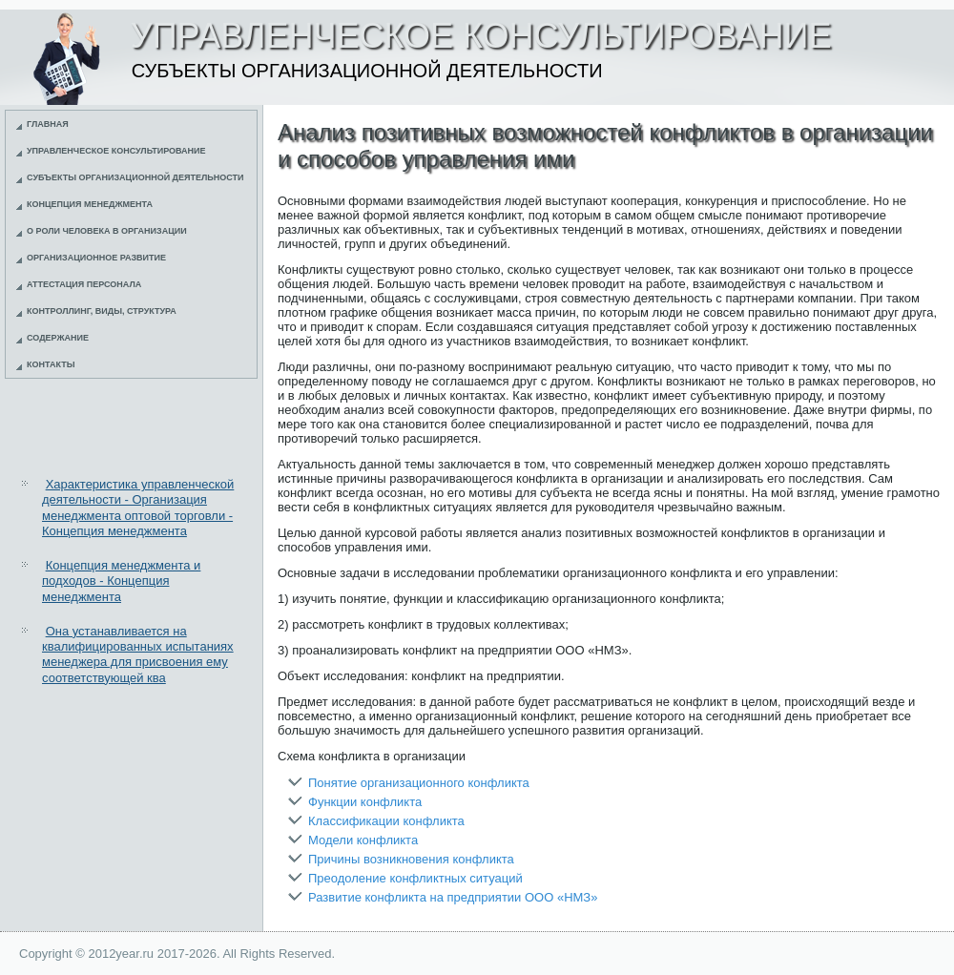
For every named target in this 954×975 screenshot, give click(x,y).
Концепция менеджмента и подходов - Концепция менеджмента (121, 581)
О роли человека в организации (107, 231)
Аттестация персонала (84, 284)
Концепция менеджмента (90, 204)
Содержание (58, 337)
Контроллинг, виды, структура (101, 311)
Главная (48, 124)
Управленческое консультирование (116, 151)
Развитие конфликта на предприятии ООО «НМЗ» (452, 897)
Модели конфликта (363, 840)
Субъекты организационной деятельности (135, 177)
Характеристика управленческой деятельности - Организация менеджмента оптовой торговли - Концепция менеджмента (138, 507)
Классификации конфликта (386, 821)
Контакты (50, 364)
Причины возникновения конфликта (411, 859)
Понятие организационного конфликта (418, 783)
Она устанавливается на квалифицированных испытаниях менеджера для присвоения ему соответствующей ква (138, 654)
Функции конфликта (365, 802)
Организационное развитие (96, 257)
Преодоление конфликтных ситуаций (415, 878)
